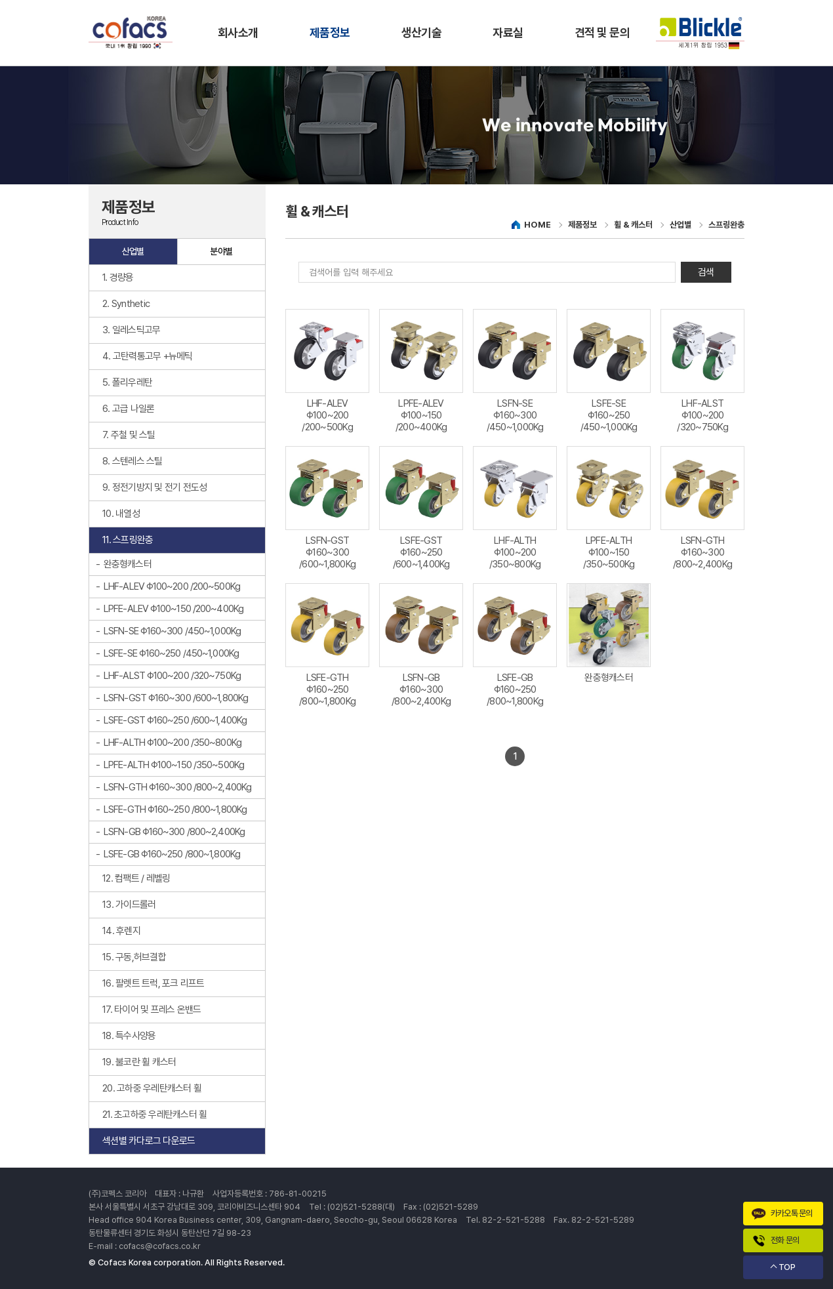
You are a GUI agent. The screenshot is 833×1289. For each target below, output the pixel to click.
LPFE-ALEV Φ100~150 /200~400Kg (173, 609)
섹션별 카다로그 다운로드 (148, 1141)
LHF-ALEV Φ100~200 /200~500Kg (172, 586)
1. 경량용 (118, 277)
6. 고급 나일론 (128, 409)
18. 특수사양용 (128, 1036)
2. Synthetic (126, 304)
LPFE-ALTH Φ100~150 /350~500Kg (174, 765)
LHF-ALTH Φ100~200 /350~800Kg (172, 742)
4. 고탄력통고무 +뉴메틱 (147, 356)
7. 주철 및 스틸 (128, 435)
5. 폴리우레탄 (127, 382)
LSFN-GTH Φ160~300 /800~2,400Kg (177, 787)
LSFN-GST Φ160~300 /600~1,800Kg (176, 698)
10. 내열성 (121, 514)
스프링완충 (726, 225)
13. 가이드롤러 (128, 904)
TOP (787, 1267)
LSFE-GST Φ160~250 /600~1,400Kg (175, 720)
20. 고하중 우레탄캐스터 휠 (151, 1088)
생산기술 (421, 32)
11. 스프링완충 (127, 540)
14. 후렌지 (121, 931)
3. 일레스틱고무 (131, 330)
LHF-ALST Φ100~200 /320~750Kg (172, 676)
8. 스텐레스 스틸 (132, 461)
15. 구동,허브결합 (134, 957)
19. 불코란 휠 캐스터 (139, 1062)
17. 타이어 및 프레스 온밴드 (151, 1009)
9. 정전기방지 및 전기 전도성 (154, 487)
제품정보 (330, 32)
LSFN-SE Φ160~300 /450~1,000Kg (172, 631)
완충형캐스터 (128, 564)
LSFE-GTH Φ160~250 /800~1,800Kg (175, 809)
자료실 (508, 32)
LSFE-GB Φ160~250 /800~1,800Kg (172, 854)
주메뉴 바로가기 (0, 0)
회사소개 (238, 32)
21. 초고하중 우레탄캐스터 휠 (154, 1114)
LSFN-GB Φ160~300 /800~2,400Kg (174, 832)
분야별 (221, 251)
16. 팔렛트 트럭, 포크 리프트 (153, 983)
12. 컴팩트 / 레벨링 (136, 878)
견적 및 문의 (602, 32)
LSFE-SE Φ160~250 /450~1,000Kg (171, 653)
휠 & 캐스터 (633, 225)
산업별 (133, 251)
